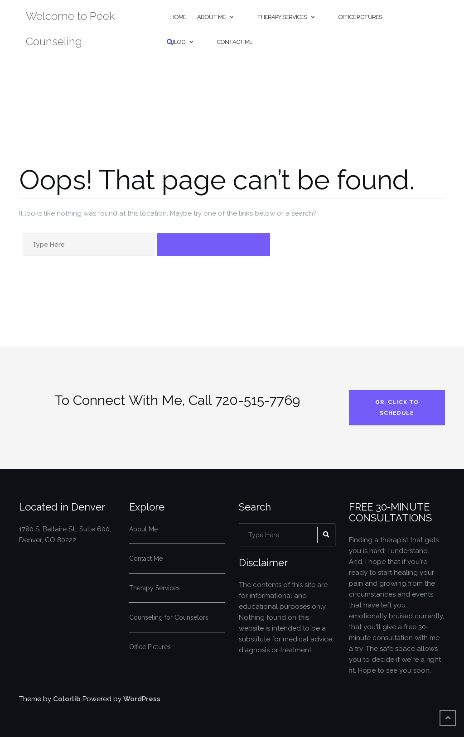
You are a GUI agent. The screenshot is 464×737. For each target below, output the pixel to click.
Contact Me (234, 42)
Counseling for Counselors (168, 617)
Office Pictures (360, 17)
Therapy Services (282, 17)
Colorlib (67, 699)
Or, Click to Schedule (397, 407)
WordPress (141, 699)
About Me (211, 17)
